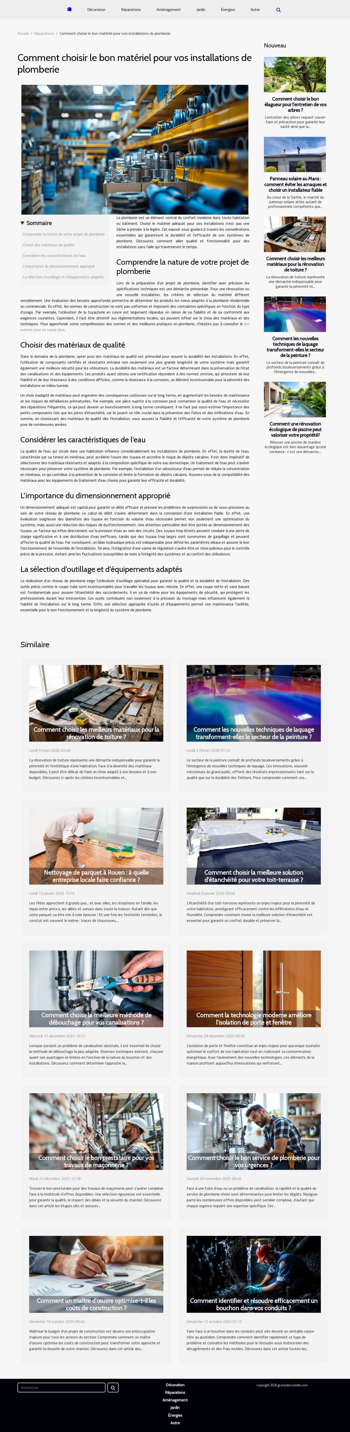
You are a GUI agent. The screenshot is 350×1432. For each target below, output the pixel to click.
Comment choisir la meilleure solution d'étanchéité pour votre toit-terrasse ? (253, 876)
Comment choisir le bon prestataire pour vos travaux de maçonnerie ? (96, 1161)
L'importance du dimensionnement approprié (59, 266)
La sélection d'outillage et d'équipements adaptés (63, 277)
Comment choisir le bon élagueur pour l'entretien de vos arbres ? (295, 104)
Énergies (228, 9)
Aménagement (169, 9)
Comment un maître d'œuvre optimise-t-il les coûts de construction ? (96, 1304)
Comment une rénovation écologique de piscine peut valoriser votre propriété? (295, 429)
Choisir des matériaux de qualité (48, 245)
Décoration (96, 9)
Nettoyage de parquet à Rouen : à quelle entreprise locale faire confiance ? (96, 876)
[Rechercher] (61, 1387)
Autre (255, 9)
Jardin (200, 9)
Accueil (23, 33)
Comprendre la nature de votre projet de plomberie (64, 234)
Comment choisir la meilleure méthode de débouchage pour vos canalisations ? (96, 1019)
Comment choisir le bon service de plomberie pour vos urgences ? (253, 1161)
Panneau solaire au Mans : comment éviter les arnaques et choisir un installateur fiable (295, 184)
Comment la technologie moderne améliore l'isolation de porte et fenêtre (253, 1019)
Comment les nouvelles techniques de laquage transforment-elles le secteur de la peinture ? (295, 347)
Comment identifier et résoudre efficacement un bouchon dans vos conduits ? (253, 1304)
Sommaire (39, 222)
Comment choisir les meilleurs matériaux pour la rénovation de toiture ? (295, 264)
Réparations (131, 9)
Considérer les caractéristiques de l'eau (54, 255)
